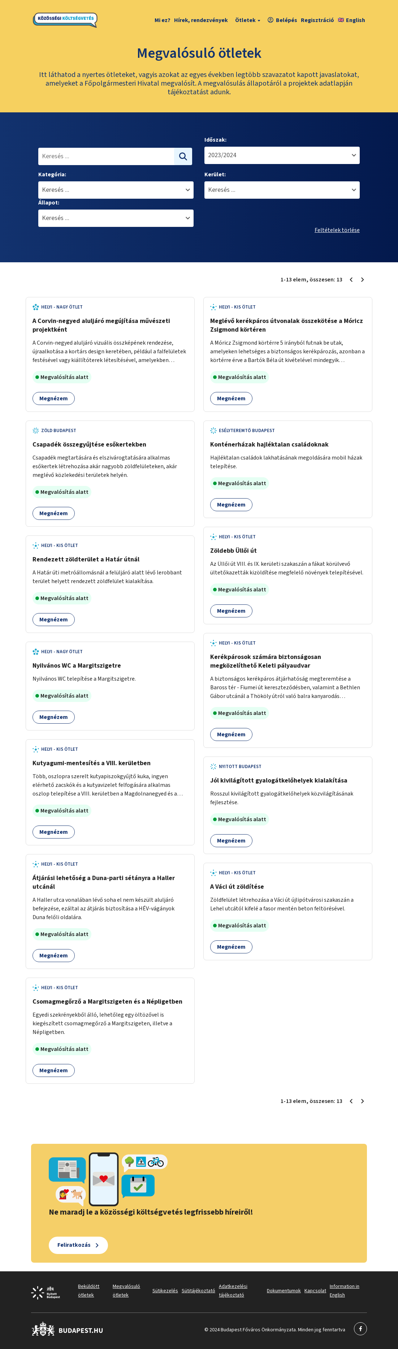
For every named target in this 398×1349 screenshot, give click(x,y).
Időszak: (215, 140)
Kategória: (52, 174)
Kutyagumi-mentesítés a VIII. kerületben (92, 763)
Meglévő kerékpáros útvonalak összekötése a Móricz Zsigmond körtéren (286, 325)
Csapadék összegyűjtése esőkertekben (89, 444)
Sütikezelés (165, 1291)
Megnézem (53, 398)
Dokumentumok (284, 1290)
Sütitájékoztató (198, 1290)
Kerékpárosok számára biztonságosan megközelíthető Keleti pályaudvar (265, 661)
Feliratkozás (74, 1245)
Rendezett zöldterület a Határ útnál (86, 559)
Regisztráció (317, 20)
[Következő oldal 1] (362, 279)
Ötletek (248, 20)
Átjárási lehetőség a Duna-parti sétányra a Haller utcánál (104, 882)
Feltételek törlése (337, 230)
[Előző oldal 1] (351, 279)
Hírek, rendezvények (201, 20)
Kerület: (215, 174)
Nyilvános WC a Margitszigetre (77, 665)
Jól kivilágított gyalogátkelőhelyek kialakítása (278, 780)
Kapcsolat (315, 1290)
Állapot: (48, 203)
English (351, 20)
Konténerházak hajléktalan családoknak (269, 444)
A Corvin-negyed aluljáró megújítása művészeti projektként (101, 325)
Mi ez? (162, 20)
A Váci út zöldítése (237, 886)
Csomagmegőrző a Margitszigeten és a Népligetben (107, 1001)
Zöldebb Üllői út (233, 550)
